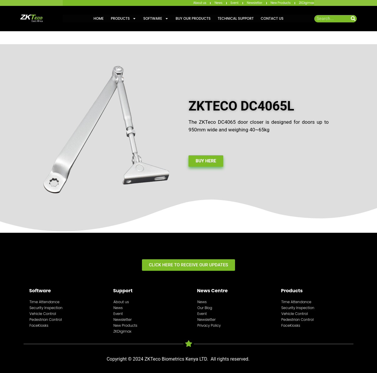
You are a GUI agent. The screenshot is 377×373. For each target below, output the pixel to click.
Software (155, 18)
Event (235, 3)
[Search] (353, 18)
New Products (281, 3)
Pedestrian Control (45, 319)
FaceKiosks (38, 325)
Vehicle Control (42, 313)
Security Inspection (45, 307)
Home (98, 18)
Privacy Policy (209, 325)
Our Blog (204, 307)
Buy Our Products (193, 18)
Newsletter (254, 3)
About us (199, 3)
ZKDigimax (306, 3)
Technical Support (236, 18)
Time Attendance (44, 301)
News (218, 3)
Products (123, 18)
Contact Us (272, 18)
